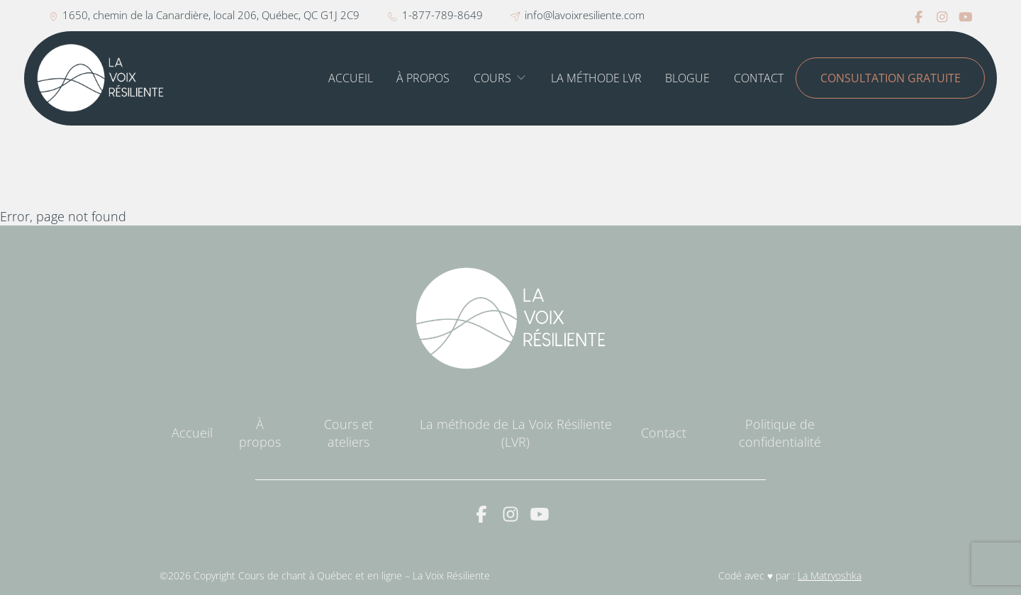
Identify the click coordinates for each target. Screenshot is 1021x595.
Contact (758, 78)
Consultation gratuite (890, 78)
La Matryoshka (829, 575)
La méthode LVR (596, 78)
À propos (423, 78)
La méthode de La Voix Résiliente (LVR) (516, 433)
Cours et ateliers (348, 433)
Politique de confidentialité (780, 433)
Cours (492, 78)
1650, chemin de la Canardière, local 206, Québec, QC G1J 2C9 (204, 15)
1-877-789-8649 (435, 15)
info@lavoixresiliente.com (577, 15)
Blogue (687, 78)
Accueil (350, 78)
